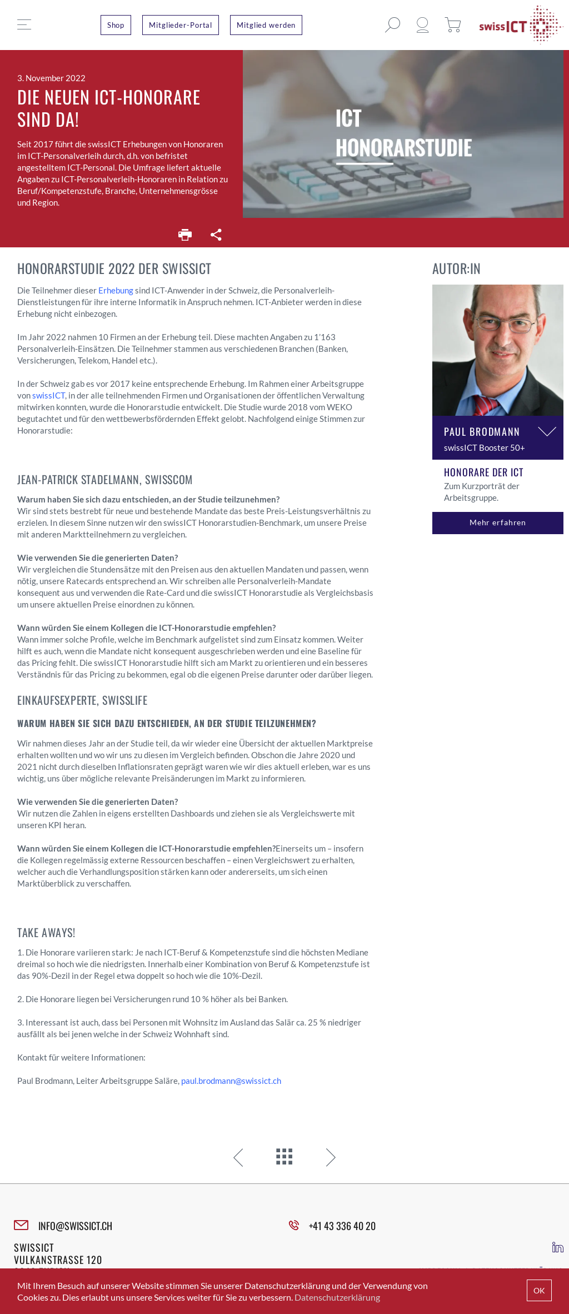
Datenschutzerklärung (337, 1297)
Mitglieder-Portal (180, 25)
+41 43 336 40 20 (342, 1225)
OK (539, 1290)
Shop (116, 25)
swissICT (48, 395)
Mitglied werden (266, 25)
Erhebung (115, 290)
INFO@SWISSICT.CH (75, 1225)
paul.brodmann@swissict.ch (231, 1081)
